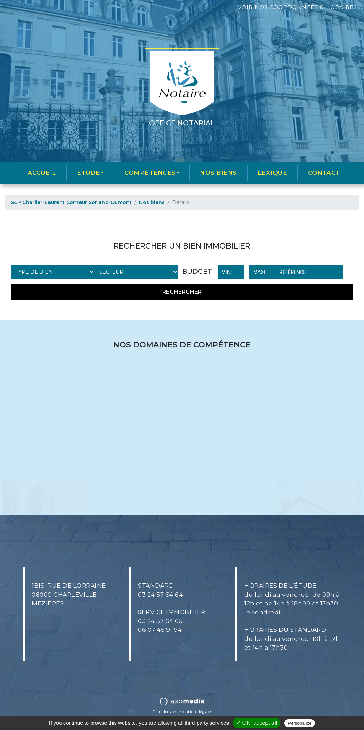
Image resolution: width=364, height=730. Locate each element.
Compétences (150, 172)
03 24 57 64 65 (160, 621)
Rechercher (182, 292)
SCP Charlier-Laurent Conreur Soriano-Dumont (71, 202)
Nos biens (218, 172)
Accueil (42, 172)
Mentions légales (195, 711)
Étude (88, 172)
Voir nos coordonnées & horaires (297, 7)
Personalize (299, 723)
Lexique (272, 172)
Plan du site (164, 711)
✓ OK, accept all (256, 723)
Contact (324, 172)
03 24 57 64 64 (160, 594)
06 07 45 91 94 (160, 629)
